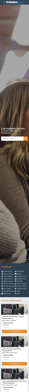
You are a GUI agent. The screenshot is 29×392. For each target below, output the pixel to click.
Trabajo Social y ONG (9, 278)
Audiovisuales (21, 271)
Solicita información (14, 331)
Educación (20, 281)
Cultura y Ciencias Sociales (11, 273)
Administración (7, 271)
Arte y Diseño (7, 288)
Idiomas (19, 273)
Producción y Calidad (23, 276)
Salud (18, 293)
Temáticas (6, 266)
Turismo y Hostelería (22, 286)
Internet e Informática (9, 283)
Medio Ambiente (7, 276)
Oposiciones (6, 293)
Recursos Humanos (8, 286)
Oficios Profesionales (22, 283)
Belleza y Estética (8, 281)
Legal (18, 291)
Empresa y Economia (9, 291)
